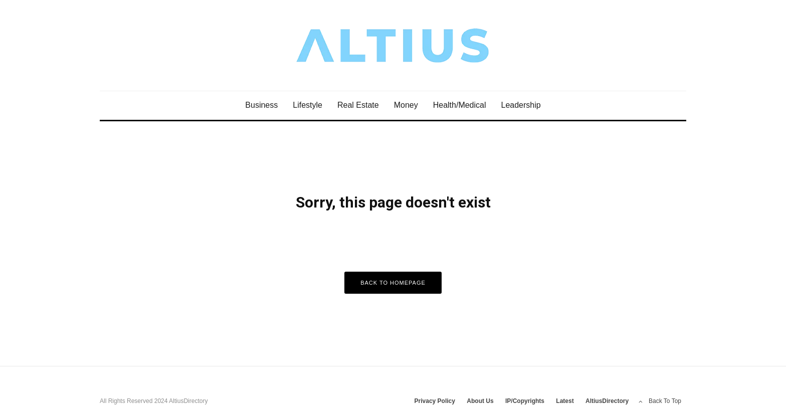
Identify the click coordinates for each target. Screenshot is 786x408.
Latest (564, 400)
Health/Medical (459, 105)
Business (261, 105)
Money (406, 105)
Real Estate (358, 105)
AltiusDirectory (607, 400)
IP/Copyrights (524, 400)
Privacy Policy (435, 400)
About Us (480, 400)
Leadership (521, 105)
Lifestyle (307, 105)
